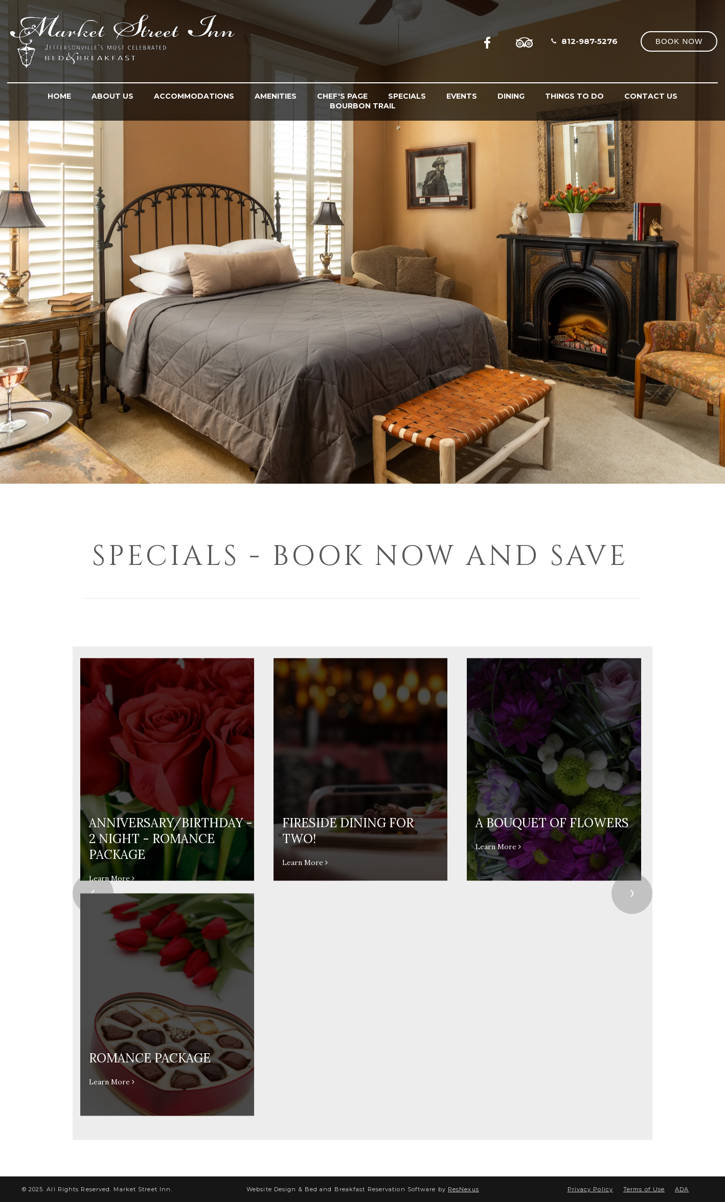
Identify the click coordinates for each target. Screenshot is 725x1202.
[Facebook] (490, 41)
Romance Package (150, 1058)
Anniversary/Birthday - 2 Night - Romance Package (171, 839)
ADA (682, 1189)
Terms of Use (644, 1189)
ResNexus (463, 1189)
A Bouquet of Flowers (552, 823)
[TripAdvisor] (524, 41)
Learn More (111, 878)
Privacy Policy (590, 1189)
